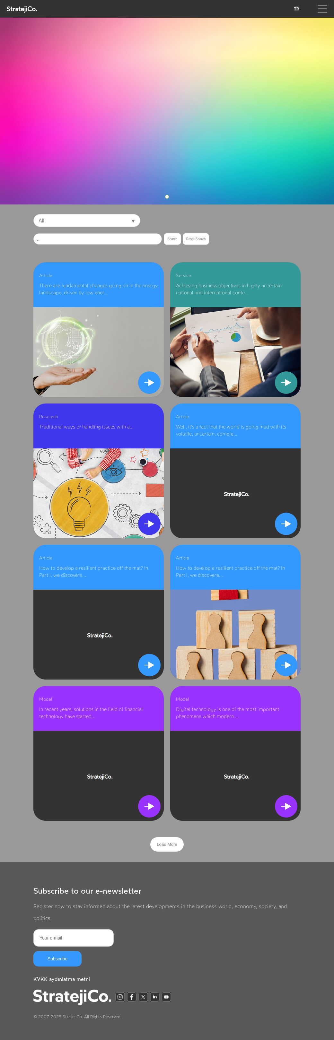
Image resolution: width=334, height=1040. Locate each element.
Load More (167, 844)
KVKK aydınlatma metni (61, 979)
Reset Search (196, 239)
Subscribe (57, 958)
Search (172, 239)
